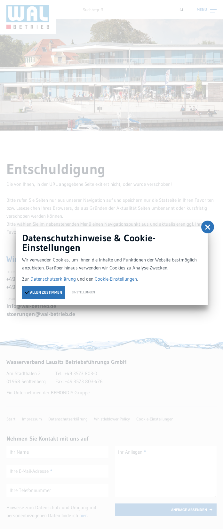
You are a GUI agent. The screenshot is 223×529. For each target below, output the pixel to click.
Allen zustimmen (43, 292)
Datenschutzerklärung (53, 279)
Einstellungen (83, 292)
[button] (207, 227)
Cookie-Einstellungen (116, 279)
